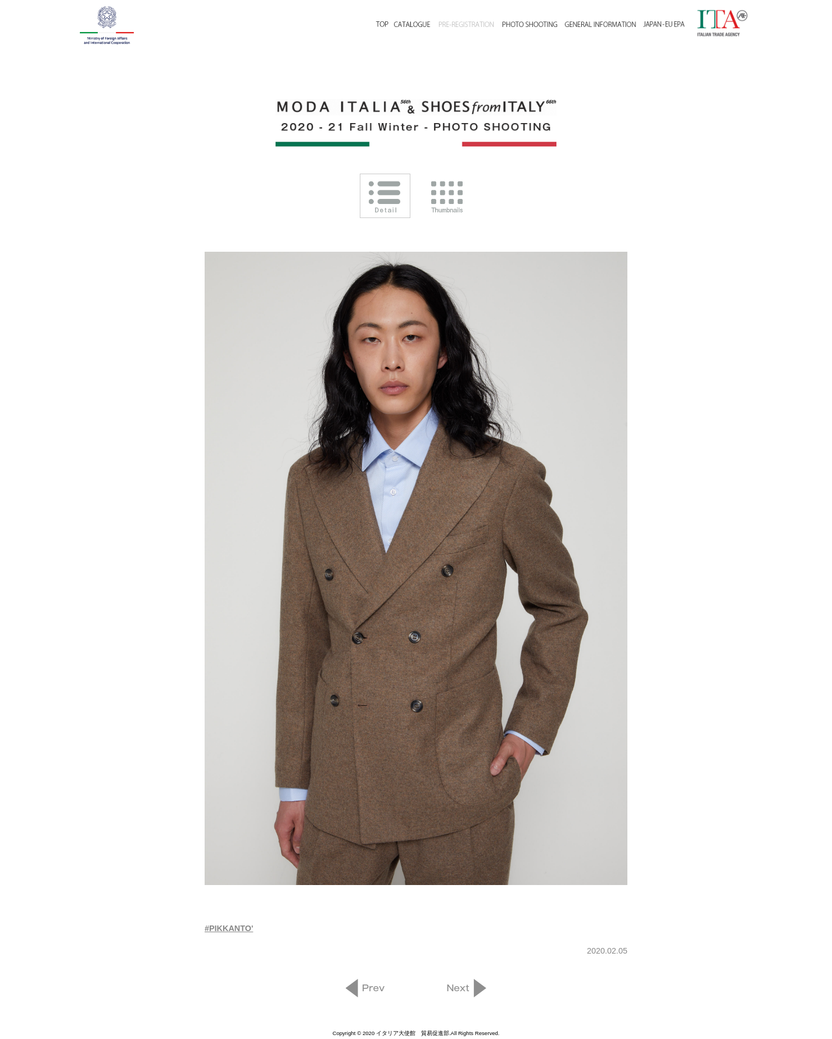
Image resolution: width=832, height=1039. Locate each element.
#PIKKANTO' (229, 928)
